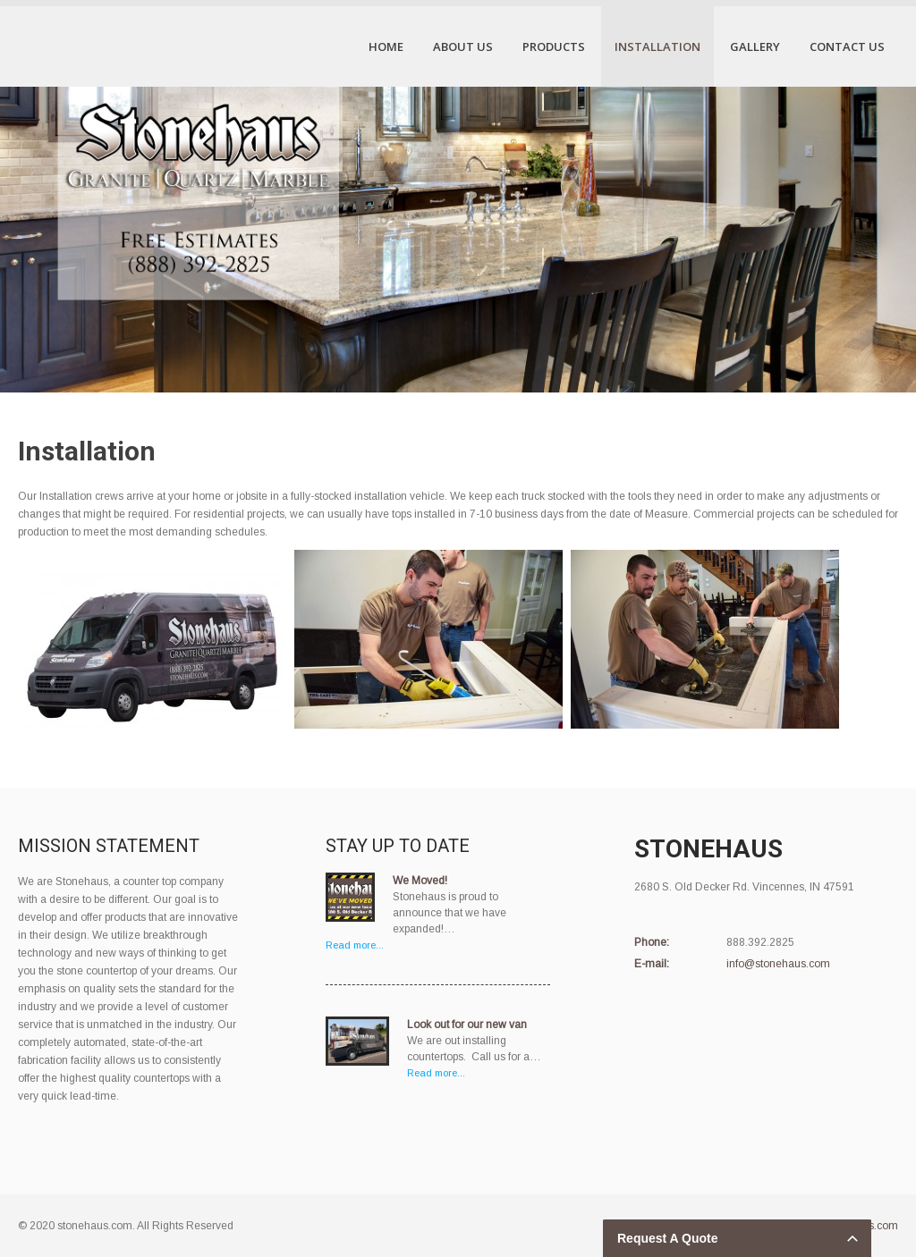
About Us (463, 46)
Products (553, 46)
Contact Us (847, 46)
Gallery (755, 46)
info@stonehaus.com (778, 964)
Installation (657, 46)
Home (386, 46)
